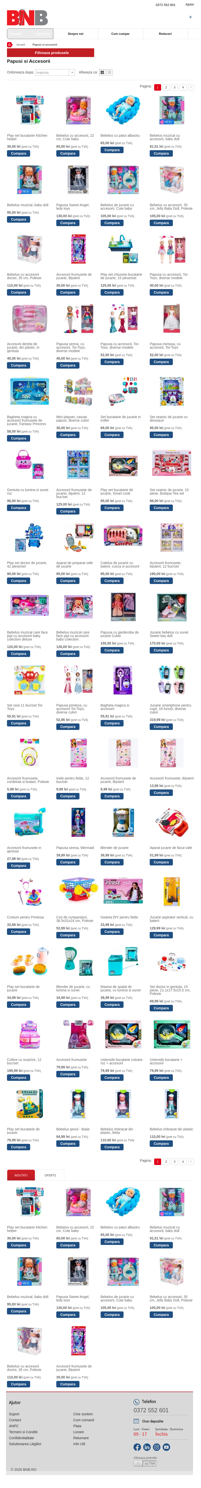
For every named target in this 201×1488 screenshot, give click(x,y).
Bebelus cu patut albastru (120, 135)
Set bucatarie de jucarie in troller (121, 418)
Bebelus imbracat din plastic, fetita (117, 1130)
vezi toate (42, 34)
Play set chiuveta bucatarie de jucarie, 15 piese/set (121, 276)
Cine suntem (83, 1414)
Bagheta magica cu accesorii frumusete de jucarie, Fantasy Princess (26, 420)
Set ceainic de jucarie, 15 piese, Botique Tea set (169, 491)
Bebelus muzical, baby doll (27, 205)
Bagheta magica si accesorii (115, 707)
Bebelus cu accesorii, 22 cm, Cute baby (75, 137)
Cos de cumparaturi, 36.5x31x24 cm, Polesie (74, 918)
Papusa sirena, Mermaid (75, 847)
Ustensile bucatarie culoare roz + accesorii (122, 1061)
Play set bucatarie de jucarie (23, 988)
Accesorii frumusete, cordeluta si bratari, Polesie (28, 779)
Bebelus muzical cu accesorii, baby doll (165, 137)
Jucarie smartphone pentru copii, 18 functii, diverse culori (170, 709)
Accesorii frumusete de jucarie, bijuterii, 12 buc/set (74, 493)
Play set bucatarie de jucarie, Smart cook (117, 491)
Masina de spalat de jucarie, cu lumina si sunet (121, 988)
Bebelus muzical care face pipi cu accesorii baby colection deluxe (27, 636)
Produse (30, 34)
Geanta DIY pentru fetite (119, 917)
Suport (14, 1414)
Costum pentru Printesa (25, 917)
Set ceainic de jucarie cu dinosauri (169, 418)
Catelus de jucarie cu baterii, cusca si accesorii (120, 564)
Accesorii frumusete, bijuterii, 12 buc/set (165, 564)
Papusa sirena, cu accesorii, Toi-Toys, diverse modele (71, 347)
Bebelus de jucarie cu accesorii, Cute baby (117, 206)
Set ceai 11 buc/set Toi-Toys (25, 707)
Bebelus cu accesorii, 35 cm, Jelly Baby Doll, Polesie (171, 206)
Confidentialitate (21, 1438)
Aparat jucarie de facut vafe (171, 847)
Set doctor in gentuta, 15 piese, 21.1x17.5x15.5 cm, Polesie (170, 990)
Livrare (78, 1432)
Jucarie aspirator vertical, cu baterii (171, 918)
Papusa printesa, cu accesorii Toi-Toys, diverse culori (71, 709)
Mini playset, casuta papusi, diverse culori (72, 418)
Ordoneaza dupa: (20, 72)
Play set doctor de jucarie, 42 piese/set (27, 564)
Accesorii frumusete (71, 1059)
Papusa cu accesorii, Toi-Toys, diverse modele (169, 276)
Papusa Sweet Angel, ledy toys (72, 206)
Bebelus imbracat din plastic (171, 1129)
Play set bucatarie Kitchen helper (27, 137)
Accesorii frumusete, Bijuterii (172, 778)
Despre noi (75, 34)
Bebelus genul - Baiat (72, 1129)
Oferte (50, 1175)
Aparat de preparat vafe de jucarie (74, 564)
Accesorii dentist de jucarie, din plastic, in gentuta (23, 347)
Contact (15, 1420)
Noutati (21, 1175)
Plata (77, 1426)
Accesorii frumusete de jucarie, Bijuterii (74, 276)
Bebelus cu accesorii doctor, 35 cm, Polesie (24, 276)
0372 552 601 (166, 5)
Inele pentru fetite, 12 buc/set (72, 779)
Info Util (79, 1444)
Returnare (81, 1438)
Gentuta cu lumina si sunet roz (27, 491)
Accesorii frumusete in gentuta (24, 849)
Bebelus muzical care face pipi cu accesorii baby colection (72, 636)
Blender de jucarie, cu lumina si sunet (73, 988)
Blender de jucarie (115, 847)
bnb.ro (29, 1470)
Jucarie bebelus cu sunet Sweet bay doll (169, 634)
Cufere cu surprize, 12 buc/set (24, 1061)
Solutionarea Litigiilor (25, 1444)
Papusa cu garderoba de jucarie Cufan (120, 634)
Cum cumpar (120, 34)
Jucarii (20, 44)
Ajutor (190, 4)
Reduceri (165, 34)
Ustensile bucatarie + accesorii (166, 1061)
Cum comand (83, 1420)
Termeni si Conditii (23, 1432)
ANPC (14, 1426)
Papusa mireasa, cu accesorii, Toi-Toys (165, 345)
